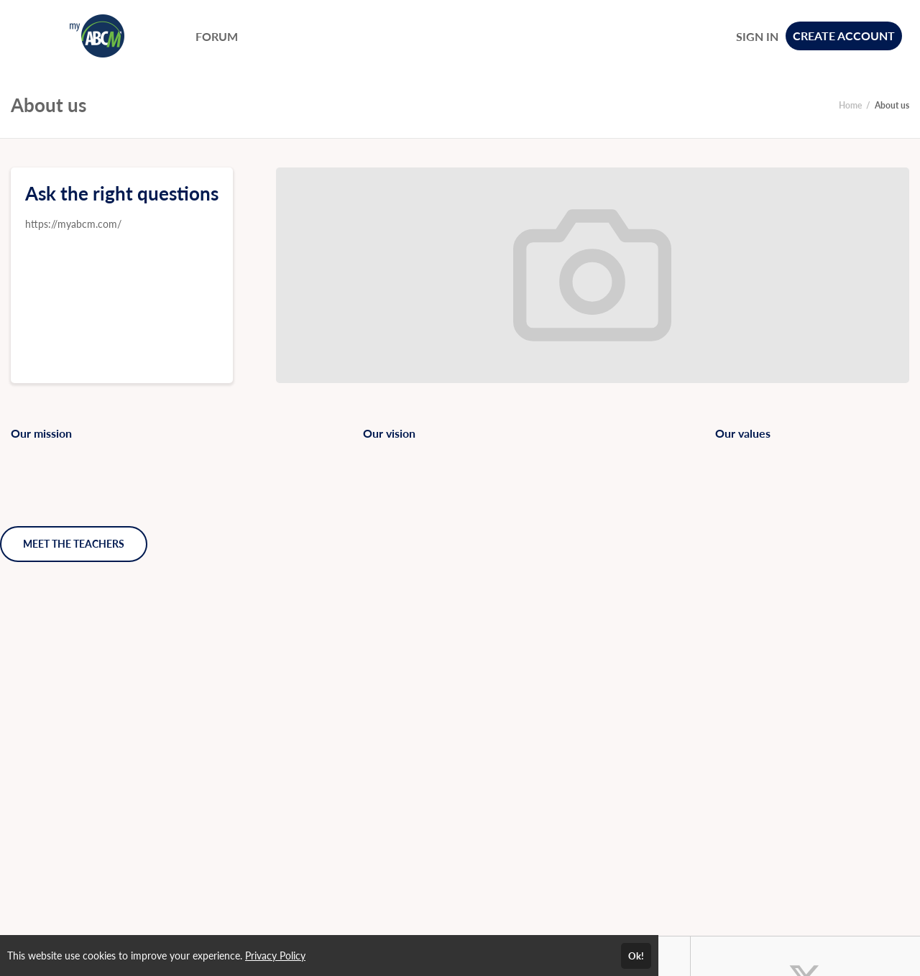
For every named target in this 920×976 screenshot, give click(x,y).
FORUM (217, 36)
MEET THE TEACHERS (73, 544)
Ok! (636, 956)
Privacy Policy (275, 955)
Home (850, 105)
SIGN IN (757, 36)
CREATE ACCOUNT (844, 35)
